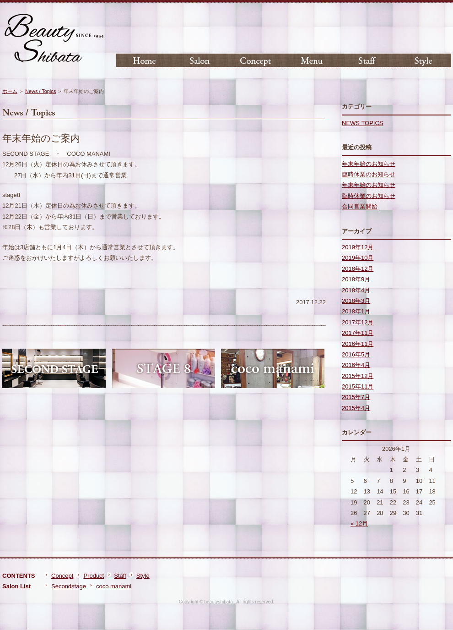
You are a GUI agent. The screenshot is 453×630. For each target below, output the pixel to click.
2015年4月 (356, 408)
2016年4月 (356, 365)
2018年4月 (356, 290)
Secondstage (68, 586)
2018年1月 (356, 311)
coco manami (113, 586)
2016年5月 (356, 354)
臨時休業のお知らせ (368, 174)
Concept (62, 575)
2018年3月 (356, 300)
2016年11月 (357, 343)
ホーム (9, 91)
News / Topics (40, 91)
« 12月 (359, 523)
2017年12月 (357, 322)
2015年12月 (357, 376)
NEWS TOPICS (362, 123)
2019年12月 (357, 247)
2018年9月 (356, 279)
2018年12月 (357, 268)
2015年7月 (356, 397)
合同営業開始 (360, 206)
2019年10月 (357, 257)
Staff (120, 575)
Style (143, 575)
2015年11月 (357, 386)
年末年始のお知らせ (368, 163)
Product (93, 575)
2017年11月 (357, 332)
